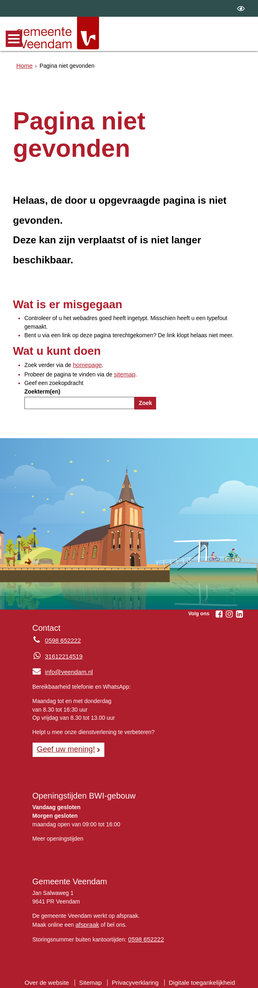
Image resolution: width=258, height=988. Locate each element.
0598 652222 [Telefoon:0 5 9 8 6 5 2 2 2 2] (61, 639)
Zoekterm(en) (42, 390)
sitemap (124, 373)
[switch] (241, 8)
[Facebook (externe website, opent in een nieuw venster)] (218, 612)
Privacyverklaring (135, 978)
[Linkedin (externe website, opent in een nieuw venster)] (239, 612)
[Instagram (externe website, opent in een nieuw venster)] (229, 612)
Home (23, 65)
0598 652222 (144, 935)
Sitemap (93, 978)
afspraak (86, 921)
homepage (86, 364)
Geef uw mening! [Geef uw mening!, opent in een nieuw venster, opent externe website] (63, 746)
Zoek (145, 401)
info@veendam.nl (60, 670)
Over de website (51, 978)
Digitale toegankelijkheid (197, 978)
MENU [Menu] (14, 39)
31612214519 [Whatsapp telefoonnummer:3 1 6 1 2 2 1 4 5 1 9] (62, 655)
